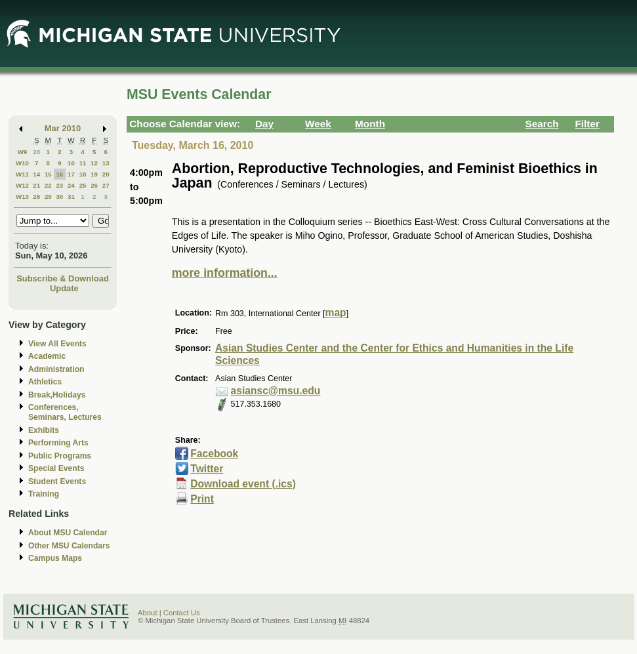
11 (83, 163)
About (147, 613)
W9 (23, 151)
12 (94, 163)
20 (106, 174)
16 (59, 174)
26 (94, 185)
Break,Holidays (57, 394)
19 (94, 174)
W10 (22, 163)
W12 (22, 185)
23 (59, 185)
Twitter (206, 468)
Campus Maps (55, 558)
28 (36, 151)
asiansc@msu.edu (276, 390)
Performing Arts (58, 442)
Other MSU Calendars (69, 545)
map (335, 312)
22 (48, 185)
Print (202, 498)
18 (83, 174)
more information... (224, 272)
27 (106, 185)
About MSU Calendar (67, 532)
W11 (22, 174)
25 (83, 185)
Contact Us (181, 613)
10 (71, 163)
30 (59, 196)
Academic (47, 356)
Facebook (214, 453)
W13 (22, 196)
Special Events (56, 468)
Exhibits (43, 430)
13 (106, 163)
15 (48, 174)
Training (43, 494)
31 (71, 196)
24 (71, 185)
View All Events (57, 343)
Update (64, 288)
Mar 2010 (63, 128)
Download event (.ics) (243, 483)
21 (36, 185)
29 (48, 196)
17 (71, 174)
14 (36, 174)
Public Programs (59, 455)
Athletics (45, 381)
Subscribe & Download (62, 278)
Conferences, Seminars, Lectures (65, 412)
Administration (56, 369)
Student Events (57, 481)
